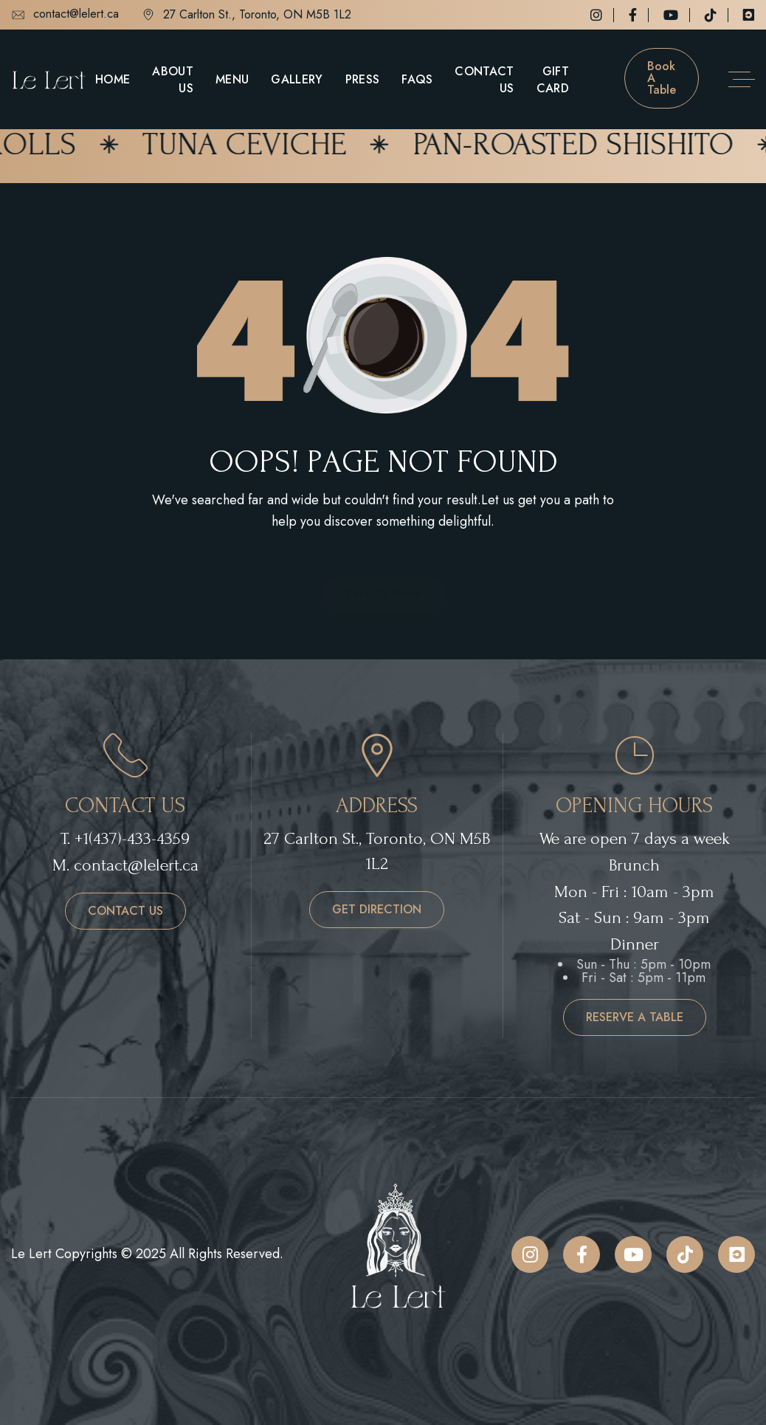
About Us (172, 80)
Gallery (296, 79)
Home (112, 79)
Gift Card (552, 80)
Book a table (661, 78)
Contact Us (484, 80)
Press (362, 79)
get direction (376, 909)
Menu (232, 79)
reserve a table (634, 1017)
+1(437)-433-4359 (132, 838)
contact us (125, 910)
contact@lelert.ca (65, 14)
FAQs (416, 79)
